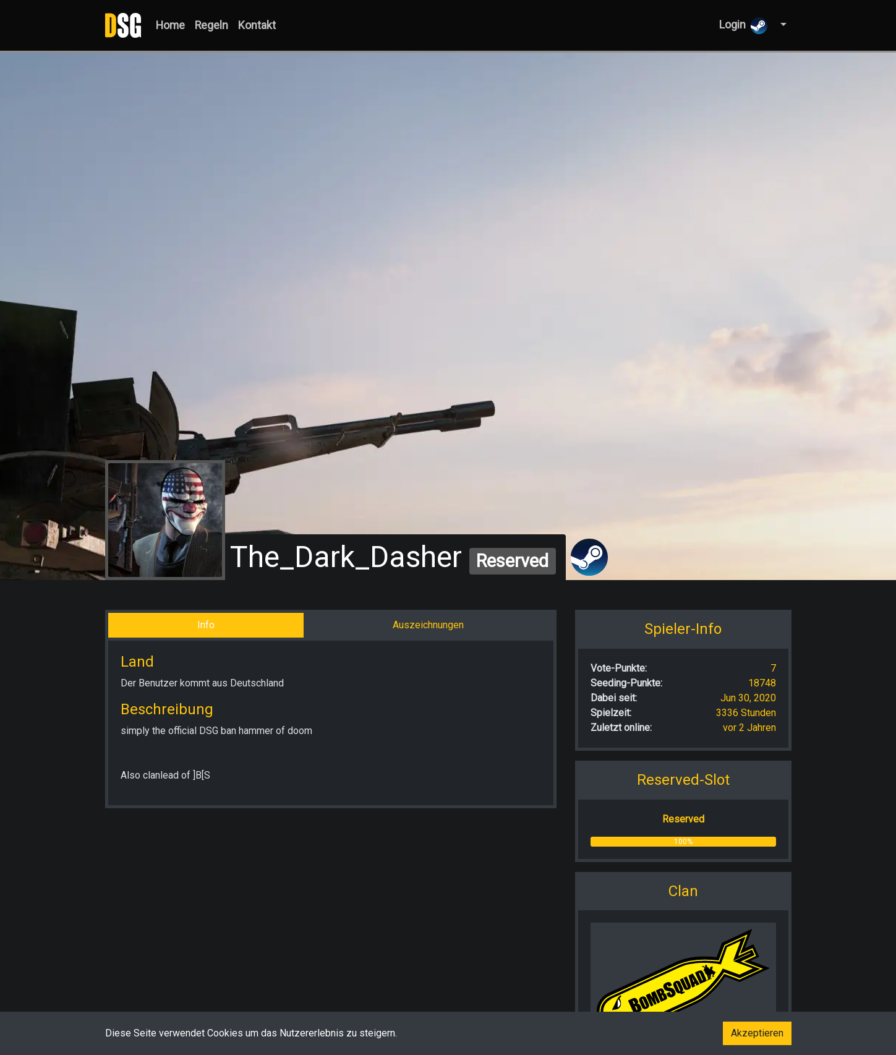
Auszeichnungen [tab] (428, 625)
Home (170, 25)
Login (743, 25)
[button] (781, 25)
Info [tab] (206, 625)
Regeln (211, 25)
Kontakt (257, 25)
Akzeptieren (757, 1033)
